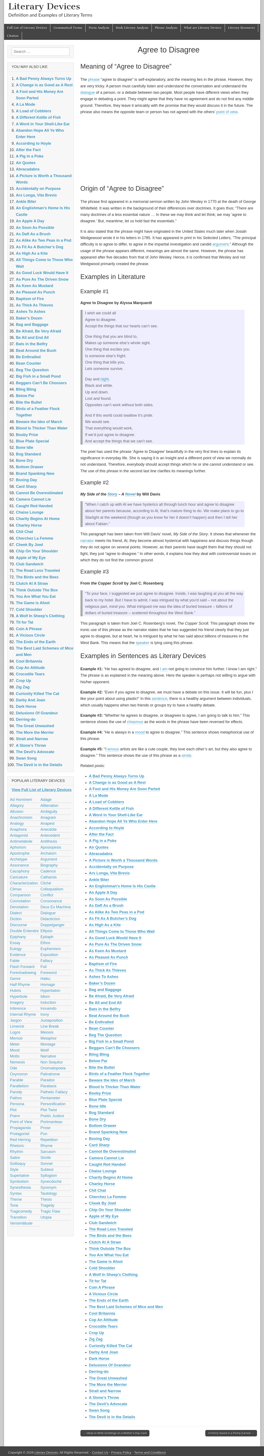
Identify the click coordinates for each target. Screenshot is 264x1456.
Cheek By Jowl (102, 1203)
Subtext (47, 1169)
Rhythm (16, 1152)
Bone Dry (97, 1119)
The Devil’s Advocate (108, 1404)
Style (14, 1169)
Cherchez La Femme (107, 1197)
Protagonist (19, 1134)
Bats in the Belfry (105, 1009)
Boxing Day (99, 1139)
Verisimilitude (21, 1223)
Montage (48, 1044)
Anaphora (18, 829)
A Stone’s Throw (104, 1397)
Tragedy (47, 1205)
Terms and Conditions (150, 1452)
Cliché (46, 883)
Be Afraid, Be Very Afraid (111, 996)
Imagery (17, 1002)
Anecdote (49, 829)
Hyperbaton (50, 990)
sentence (159, 698)
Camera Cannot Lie (106, 1158)
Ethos (45, 943)
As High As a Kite (105, 925)
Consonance (51, 901)
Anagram (48, 817)
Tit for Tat (97, 1281)
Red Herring (20, 1140)
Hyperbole (19, 996)
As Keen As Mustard (107, 951)
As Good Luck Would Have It (115, 938)
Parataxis (49, 1086)
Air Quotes (99, 847)
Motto (15, 1056)
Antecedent (50, 835)
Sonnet (47, 1163)
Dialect (16, 913)
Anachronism (21, 817)
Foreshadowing (23, 973)
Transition (18, 1217)
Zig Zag (96, 1339)
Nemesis (17, 1062)
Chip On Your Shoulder (110, 1210)
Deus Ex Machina (56, 907)
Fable (15, 961)
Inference (18, 1008)
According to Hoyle (106, 828)
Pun (44, 1134)
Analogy (17, 823)
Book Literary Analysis (132, 28)
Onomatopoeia (53, 1068)
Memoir (16, 1038)
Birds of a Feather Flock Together (119, 1074)
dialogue (87, 92)
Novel (130, 494)
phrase (94, 79)
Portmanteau (52, 1122)
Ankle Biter (99, 880)
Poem (15, 1116)
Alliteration (49, 805)
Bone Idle (97, 1106)
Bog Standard (101, 1113)
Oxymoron (19, 1074)
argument (220, 244)
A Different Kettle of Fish (111, 808)
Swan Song (99, 1410)
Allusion (16, 811)
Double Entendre (24, 931)
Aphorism (18, 847)
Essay (15, 943)
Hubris (15, 990)
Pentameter (50, 1098)
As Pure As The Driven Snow (115, 944)
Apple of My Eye (104, 1216)
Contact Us (100, 1452)
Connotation (20, 901)
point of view (226, 112)
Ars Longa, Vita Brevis (109, 873)
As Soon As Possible (108, 899)
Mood (15, 1050)
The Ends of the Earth (109, 1300)
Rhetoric (17, 1146)
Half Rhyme (20, 984)
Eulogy (16, 949)
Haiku (45, 978)
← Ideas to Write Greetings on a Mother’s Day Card (115, 1433)
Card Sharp (99, 1145)
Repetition (49, 1140)
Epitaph (47, 937)
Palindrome (50, 1074)
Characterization (24, 883)
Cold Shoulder (102, 1268)
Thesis (46, 1199)
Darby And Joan (103, 1352)
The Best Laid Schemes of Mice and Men (126, 1307)
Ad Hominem (21, 799)
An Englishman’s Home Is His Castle (122, 886)
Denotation (19, 907)
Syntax (16, 1193)
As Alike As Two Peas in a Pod (116, 912)
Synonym (49, 1187)
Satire (15, 1158)
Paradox (48, 1080)
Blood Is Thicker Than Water (115, 1087)
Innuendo (49, 1008)
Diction (16, 919)
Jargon (16, 1020)
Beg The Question (105, 1035)
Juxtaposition (52, 1020)
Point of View (21, 1122)
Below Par (98, 1061)
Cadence (48, 871)
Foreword (49, 973)
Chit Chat (97, 1190)
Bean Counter (101, 1028)
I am (164, 669)
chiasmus (135, 722)
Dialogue (48, 913)
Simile (46, 1158)
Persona (17, 1104)
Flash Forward (22, 967)
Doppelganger (53, 925)
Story (112, 494)
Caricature (19, 877)
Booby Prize (100, 1093)
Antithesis (49, 841)
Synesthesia (20, 1187)
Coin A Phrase (102, 1287)
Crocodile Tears (103, 1326)
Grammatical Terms (68, 28)
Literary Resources (241, 28)
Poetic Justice (52, 1116)
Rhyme (47, 1146)
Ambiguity (49, 811)
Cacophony (19, 871)
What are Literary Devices (203, 28)
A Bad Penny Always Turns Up (116, 776)
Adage (46, 799)
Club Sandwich (103, 1223)
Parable (16, 1080)
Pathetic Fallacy (54, 1092)
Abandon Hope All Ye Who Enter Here (123, 821)
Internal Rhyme (23, 1014)
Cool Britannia (102, 1313)
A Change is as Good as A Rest (117, 782)
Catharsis (49, 877)
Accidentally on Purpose (111, 867)
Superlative (19, 1175)
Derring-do (99, 1371)
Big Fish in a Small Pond (111, 1041)
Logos (15, 1032)
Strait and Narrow (105, 1391)
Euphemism (51, 949)
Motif (45, 1050)
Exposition (49, 955)
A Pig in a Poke (103, 841)
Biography (49, 865)
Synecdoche (51, 1181)
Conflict (47, 895)
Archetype (18, 859)
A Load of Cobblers (106, 802)
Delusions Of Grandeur (110, 1365)
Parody (16, 1092)
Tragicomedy (21, 1211)
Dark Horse (99, 1358)
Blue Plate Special (105, 1100)
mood (140, 732)
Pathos (16, 1098)
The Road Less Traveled (111, 1229)
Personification (53, 1104)
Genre (15, 978)
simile (186, 755)
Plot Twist (49, 1110)
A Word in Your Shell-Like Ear (116, 815)
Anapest (48, 823)
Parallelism (19, 1086)
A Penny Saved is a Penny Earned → (231, 1433)
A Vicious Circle (103, 1294)
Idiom (45, 996)
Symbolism (19, 1181)
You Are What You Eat (109, 1255)
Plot (13, 1110)
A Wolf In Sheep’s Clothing (113, 1275)
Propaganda (20, 1128)
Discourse (18, 925)
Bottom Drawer (103, 1126)
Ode (13, 1068)
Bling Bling (99, 1054)
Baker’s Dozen (102, 983)
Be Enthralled (101, 1022)
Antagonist (19, 835)
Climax (16, 889)
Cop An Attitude (103, 1320)
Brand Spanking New (108, 1132)
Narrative (48, 1056)
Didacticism (50, 919)
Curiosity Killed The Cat (110, 1346)
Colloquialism (52, 889)
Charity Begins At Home (111, 1177)
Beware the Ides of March (112, 1080)
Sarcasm (48, 1152)
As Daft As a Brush (106, 905)
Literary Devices (44, 6)
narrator (87, 541)
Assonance (19, 865)
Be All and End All (105, 1003)
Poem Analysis (99, 28)
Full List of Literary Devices (27, 28)
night (105, 379)
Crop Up (96, 1333)
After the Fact (101, 834)
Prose (46, 1128)
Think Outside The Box (110, 1249)
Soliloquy (18, 1163)
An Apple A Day (103, 892)
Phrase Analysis (166, 28)
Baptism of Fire (103, 964)
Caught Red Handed (107, 1164)
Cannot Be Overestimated (112, 1151)
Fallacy (47, 961)
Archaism (49, 853)
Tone (14, 1205)
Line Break (50, 1026)
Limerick (17, 1026)
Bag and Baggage (105, 990)
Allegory (17, 805)
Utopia (46, 1217)
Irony (45, 1014)
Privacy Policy (121, 1452)
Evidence (18, 955)
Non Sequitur (52, 1062)
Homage (48, 984)
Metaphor (49, 1038)
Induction (48, 1002)
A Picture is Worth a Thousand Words (123, 860)
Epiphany (18, 937)
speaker (142, 643)
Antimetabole (21, 841)
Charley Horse (102, 1184)
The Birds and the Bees (110, 1236)
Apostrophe (20, 853)
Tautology (49, 1193)
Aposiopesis (51, 847)
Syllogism (49, 1175)
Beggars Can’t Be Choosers (114, 1048)
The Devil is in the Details (112, 1417)
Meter (15, 1044)
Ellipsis (47, 931)
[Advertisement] (168, 149)
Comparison (20, 895)
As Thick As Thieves (107, 970)
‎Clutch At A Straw (105, 1242)
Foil (44, 967)
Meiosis (47, 1032)
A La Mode (98, 795)
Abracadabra (100, 854)
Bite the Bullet (102, 1067)
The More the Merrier (108, 1384)
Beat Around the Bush (109, 1016)
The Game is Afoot (106, 1262)
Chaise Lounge (103, 1171)
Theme (16, 1199)
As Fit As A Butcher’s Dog (112, 918)
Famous (112, 749)
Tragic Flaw (50, 1211)
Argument (49, 859)
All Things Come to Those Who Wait (122, 931)
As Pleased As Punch (108, 957)
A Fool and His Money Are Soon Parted (124, 789)
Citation (13, 36)
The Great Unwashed (108, 1378)
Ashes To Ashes (103, 977)
